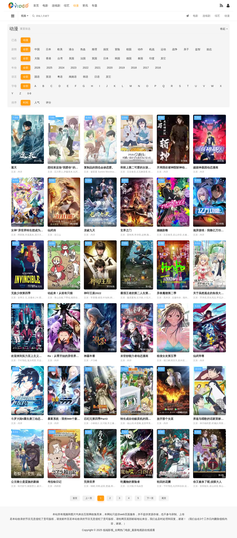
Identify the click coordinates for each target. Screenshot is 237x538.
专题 (94, 5)
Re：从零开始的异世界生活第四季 (69, 355)
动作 (140, 49)
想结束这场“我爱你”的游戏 (64, 167)
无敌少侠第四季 (21, 293)
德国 (128, 58)
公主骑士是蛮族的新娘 (25, 481)
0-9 (29, 93)
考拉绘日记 (54, 481)
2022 (86, 67)
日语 (97, 76)
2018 (134, 67)
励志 (209, 49)
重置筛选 (25, 28)
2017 (146, 67)
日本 (48, 49)
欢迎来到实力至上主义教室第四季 (32, 355)
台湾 (60, 58)
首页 (36, 5)
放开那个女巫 (165, 418)
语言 (14, 76)
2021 (98, 67)
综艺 (66, 5)
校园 (128, 49)
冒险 (117, 49)
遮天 (14, 167)
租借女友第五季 (166, 355)
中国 (37, 49)
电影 (45, 5)
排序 (14, 102)
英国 (94, 58)
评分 (48, 102)
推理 (94, 49)
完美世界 (89, 481)
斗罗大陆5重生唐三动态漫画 (28, 418)
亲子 (186, 49)
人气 (37, 102)
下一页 (150, 498)
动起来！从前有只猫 (60, 293)
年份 (14, 67)
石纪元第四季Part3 (96, 418)
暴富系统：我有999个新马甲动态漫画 (71, 418)
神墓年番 (89, 355)
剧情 (14, 49)
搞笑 (106, 49)
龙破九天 (89, 230)
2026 (37, 67)
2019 (122, 67)
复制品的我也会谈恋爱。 (99, 167)
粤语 (60, 76)
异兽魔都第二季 (166, 293)
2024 (61, 67)
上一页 (88, 498)
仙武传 (52, 230)
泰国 (140, 58)
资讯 (85, 5)
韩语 (85, 76)
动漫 (76, 5)
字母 (14, 86)
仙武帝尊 (198, 355)
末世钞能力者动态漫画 (134, 355)
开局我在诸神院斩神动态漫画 (175, 167)
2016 (158, 67)
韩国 (117, 58)
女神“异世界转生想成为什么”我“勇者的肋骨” (39, 230)
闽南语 (73, 76)
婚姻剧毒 (162, 230)
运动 (163, 49)
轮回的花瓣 (164, 481)
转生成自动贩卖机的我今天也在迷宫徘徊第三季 (149, 418)
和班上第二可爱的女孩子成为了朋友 (142, 167)
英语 (48, 76)
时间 (25, 102)
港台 (71, 49)
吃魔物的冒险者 (130, 481)
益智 (197, 49)
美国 (71, 58)
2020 (110, 67)
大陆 (37, 58)
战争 (174, 49)
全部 (25, 49)
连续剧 (56, 5)
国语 (37, 76)
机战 (151, 49)
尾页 (164, 498)
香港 (48, 58)
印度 (151, 58)
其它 (163, 58)
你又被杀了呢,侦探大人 (207, 481)
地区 (14, 58)
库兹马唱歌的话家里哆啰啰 (209, 418)
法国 (83, 58)
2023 (73, 67)
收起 (224, 28)
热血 (83, 49)
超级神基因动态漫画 (205, 167)
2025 (49, 67)
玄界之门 (125, 230)
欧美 (60, 49)
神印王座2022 (92, 293)
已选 (14, 40)
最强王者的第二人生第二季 (137, 293)
